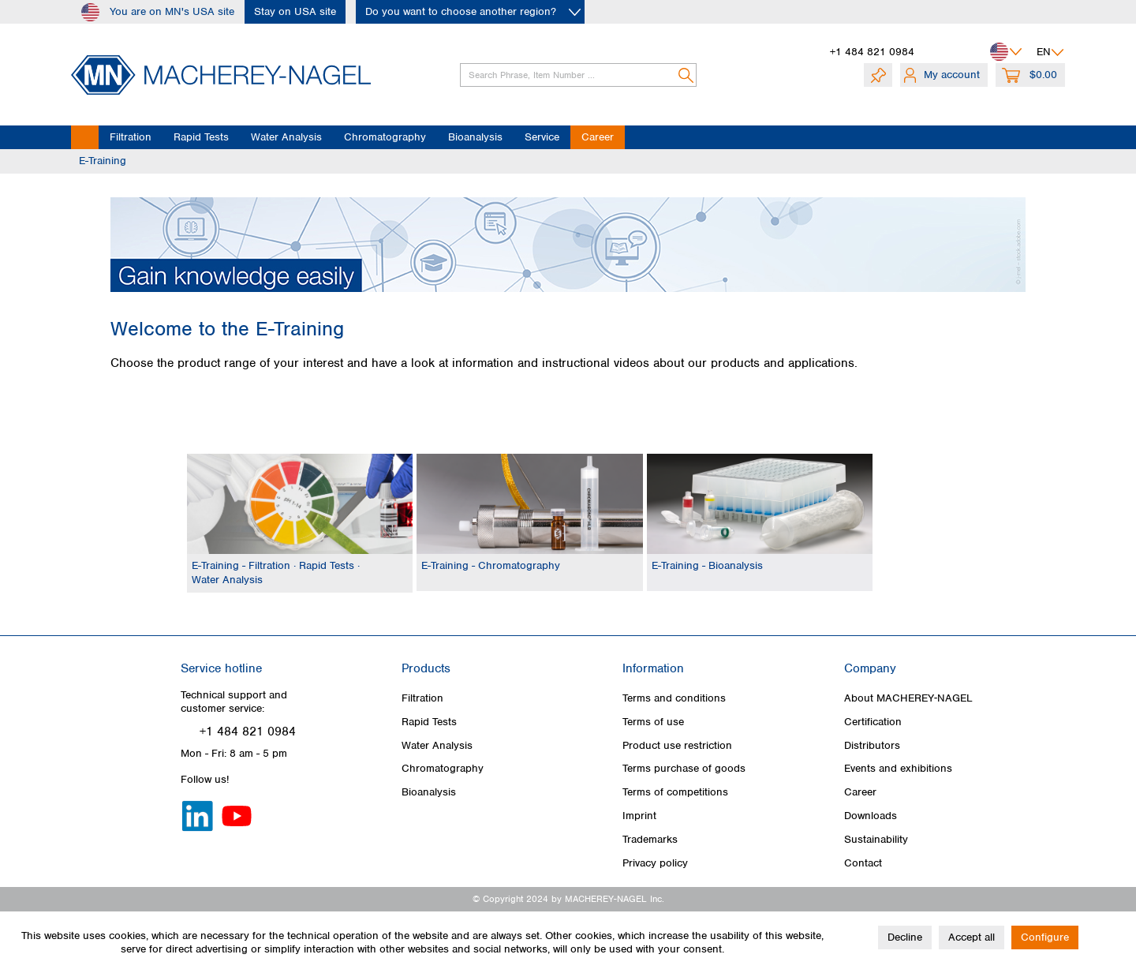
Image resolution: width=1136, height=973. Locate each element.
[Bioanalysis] (475, 137)
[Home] (85, 137)
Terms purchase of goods (684, 768)
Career (860, 792)
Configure (1045, 937)
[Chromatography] (385, 137)
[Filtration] (131, 137)
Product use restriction (677, 745)
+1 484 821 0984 (872, 51)
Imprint (639, 815)
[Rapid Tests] (201, 137)
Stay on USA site (295, 11)
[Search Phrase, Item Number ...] (578, 75)
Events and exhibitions (898, 768)
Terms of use (653, 721)
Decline (905, 937)
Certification (873, 721)
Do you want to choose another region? (460, 11)
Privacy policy (655, 863)
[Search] (687, 75)
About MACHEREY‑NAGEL (908, 698)
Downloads (870, 815)
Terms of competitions (675, 792)
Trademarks (650, 839)
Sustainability (876, 839)
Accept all (971, 937)
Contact (863, 863)
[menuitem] (568, 75)
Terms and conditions (674, 698)
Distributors (872, 745)
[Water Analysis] (286, 137)
